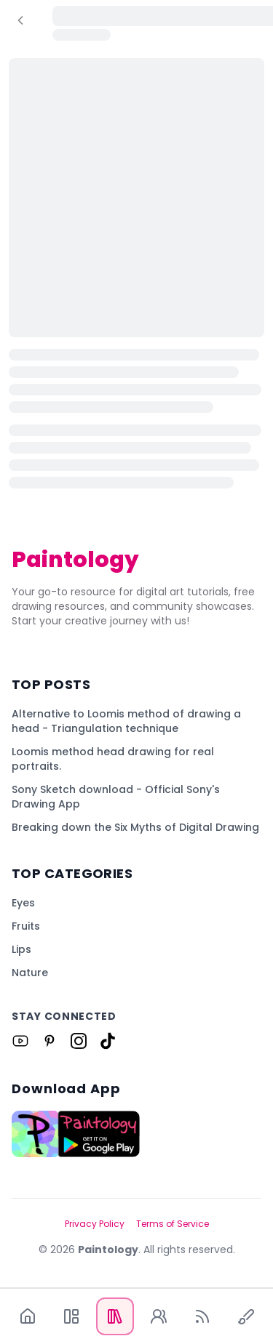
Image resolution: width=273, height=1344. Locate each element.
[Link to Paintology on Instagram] (78, 1041)
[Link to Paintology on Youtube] (20, 1041)
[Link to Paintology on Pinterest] (49, 1041)
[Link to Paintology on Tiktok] (107, 1041)
